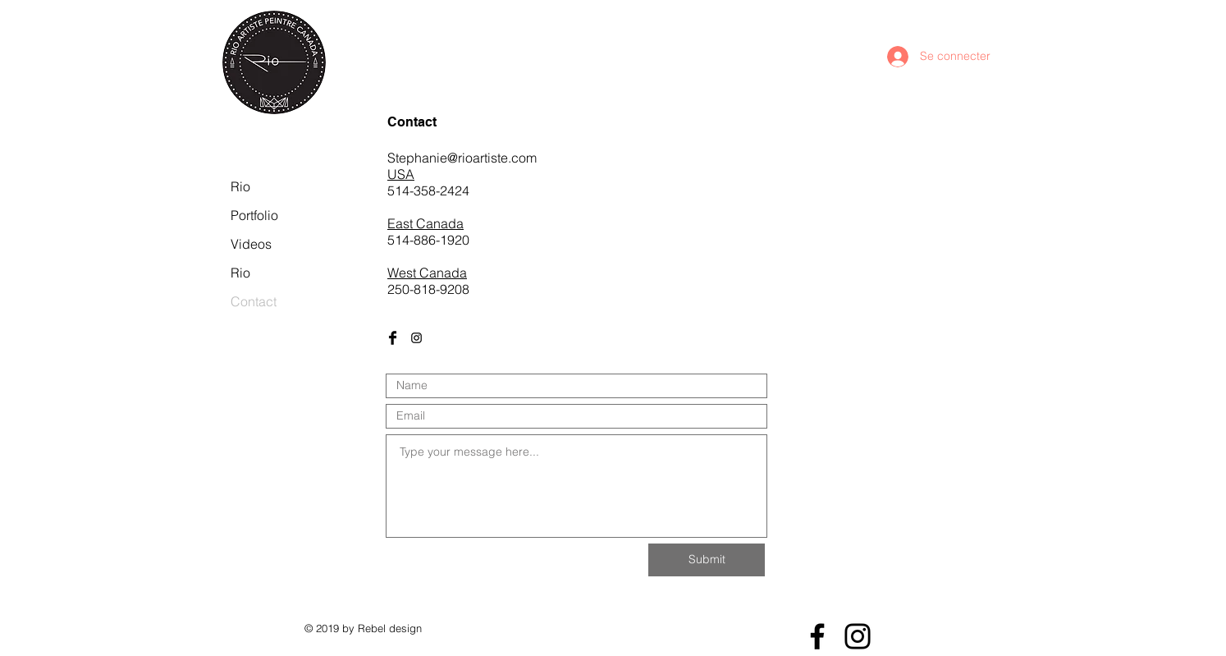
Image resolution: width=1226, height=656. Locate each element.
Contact (254, 301)
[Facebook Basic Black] (393, 338)
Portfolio (254, 215)
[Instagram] (857, 636)
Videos (251, 244)
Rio (240, 186)
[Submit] (706, 560)
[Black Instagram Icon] (416, 338)
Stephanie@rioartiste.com (462, 157)
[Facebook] (817, 636)
